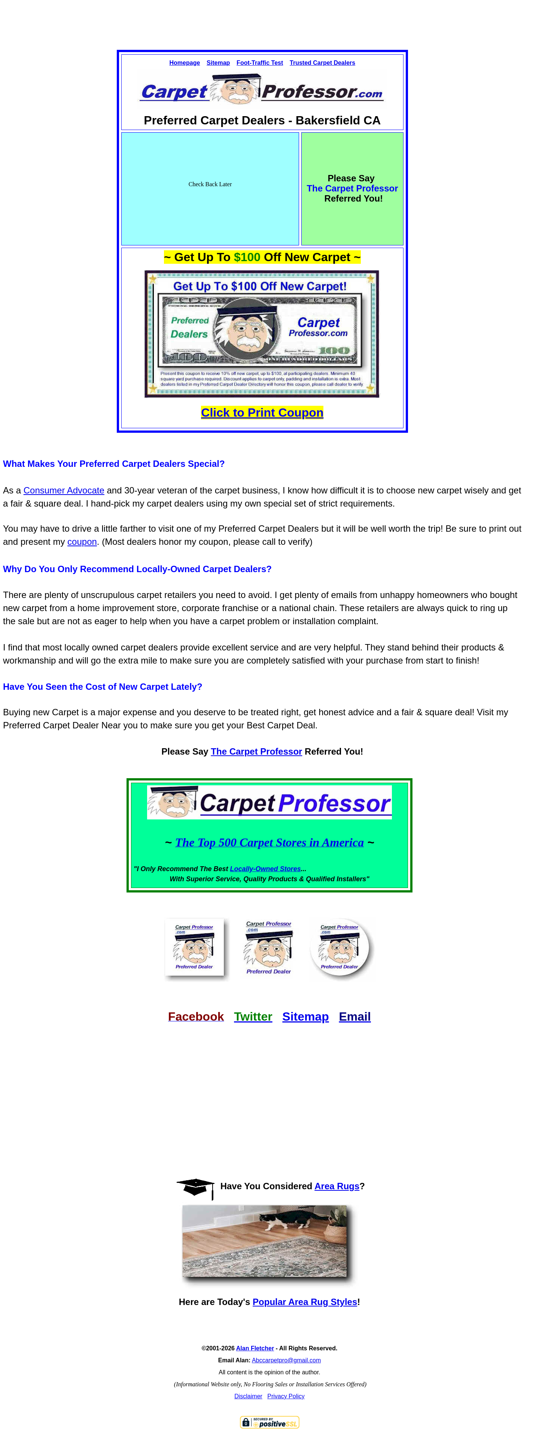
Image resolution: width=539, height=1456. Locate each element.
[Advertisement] (269, 18)
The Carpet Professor (256, 751)
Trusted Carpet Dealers (322, 63)
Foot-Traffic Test (260, 63)
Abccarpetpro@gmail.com (286, 1360)
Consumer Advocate (64, 490)
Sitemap (218, 63)
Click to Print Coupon (262, 412)
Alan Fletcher (255, 1348)
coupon (82, 542)
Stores (290, 869)
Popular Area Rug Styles (305, 1302)
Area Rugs (336, 1186)
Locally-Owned (255, 869)
